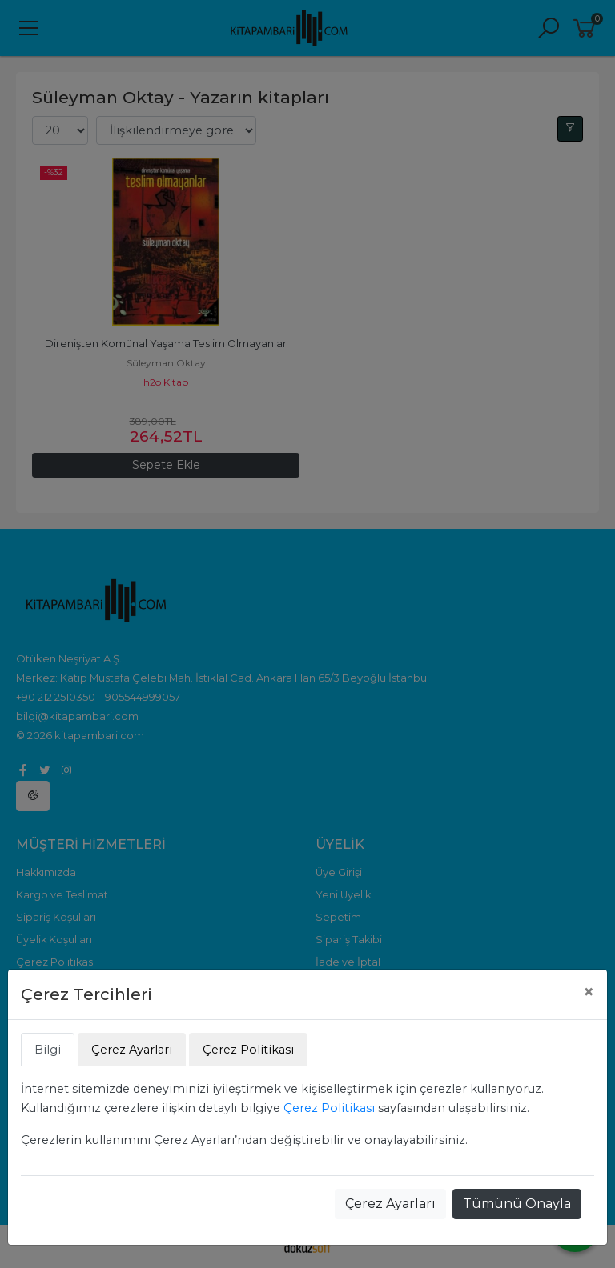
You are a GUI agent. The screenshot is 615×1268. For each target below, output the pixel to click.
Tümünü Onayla (517, 1203)
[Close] (588, 992)
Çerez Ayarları (390, 1203)
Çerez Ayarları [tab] (131, 1049)
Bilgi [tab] (47, 1049)
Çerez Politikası (329, 1108)
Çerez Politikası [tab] (248, 1049)
